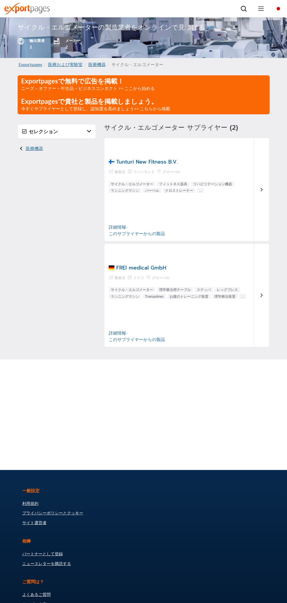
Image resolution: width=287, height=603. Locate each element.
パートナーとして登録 (42, 553)
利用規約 (30, 503)
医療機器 (97, 64)
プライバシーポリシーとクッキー (52, 512)
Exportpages (30, 64)
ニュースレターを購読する (46, 563)
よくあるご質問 (36, 594)
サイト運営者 (34, 522)
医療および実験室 (65, 64)
